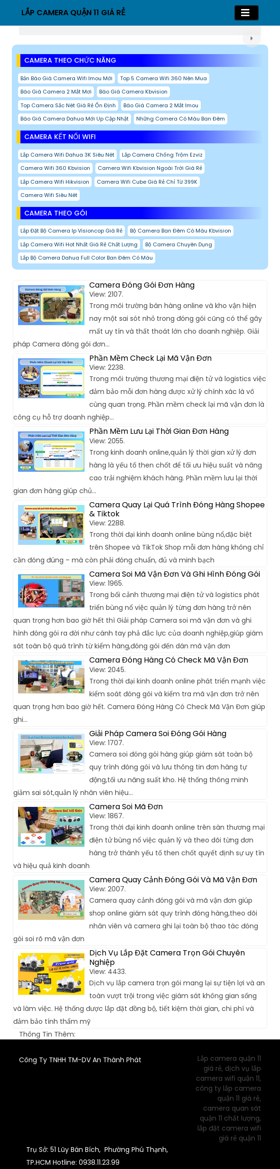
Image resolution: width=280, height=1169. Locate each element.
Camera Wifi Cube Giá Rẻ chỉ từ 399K (147, 182)
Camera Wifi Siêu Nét (48, 195)
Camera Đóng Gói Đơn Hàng (142, 285)
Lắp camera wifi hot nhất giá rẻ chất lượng (79, 244)
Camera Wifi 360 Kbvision (55, 168)
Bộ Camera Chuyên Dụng (178, 244)
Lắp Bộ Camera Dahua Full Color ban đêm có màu (86, 258)
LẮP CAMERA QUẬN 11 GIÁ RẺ (73, 12)
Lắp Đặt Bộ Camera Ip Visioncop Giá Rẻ (71, 230)
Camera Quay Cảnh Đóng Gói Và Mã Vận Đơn (173, 879)
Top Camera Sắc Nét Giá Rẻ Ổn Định (68, 105)
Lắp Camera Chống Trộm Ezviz (162, 155)
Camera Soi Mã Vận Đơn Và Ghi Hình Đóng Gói (174, 574)
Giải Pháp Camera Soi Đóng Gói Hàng (157, 733)
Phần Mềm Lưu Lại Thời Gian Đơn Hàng (159, 431)
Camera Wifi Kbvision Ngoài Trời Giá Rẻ (150, 168)
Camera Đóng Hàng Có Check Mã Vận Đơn (168, 659)
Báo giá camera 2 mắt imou (160, 105)
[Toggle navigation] (246, 12)
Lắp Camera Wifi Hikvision (54, 182)
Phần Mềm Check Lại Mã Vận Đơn (150, 358)
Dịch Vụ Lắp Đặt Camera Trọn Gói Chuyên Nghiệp (167, 957)
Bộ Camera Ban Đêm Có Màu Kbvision (180, 230)
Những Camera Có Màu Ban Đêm (180, 118)
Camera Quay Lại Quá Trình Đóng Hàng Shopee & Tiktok (177, 509)
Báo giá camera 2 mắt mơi (56, 91)
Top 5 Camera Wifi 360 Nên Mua (163, 78)
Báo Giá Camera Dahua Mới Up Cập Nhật (74, 118)
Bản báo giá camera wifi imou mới (66, 78)
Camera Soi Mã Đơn (126, 806)
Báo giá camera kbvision (133, 91)
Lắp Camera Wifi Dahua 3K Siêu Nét (67, 155)
